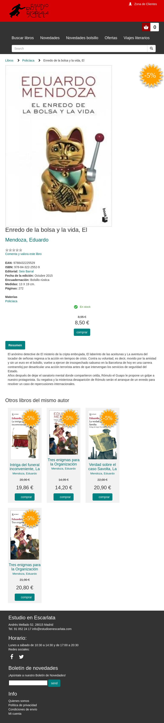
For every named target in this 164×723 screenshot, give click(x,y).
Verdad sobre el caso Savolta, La (102, 466)
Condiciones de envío (23, 709)
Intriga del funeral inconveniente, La (25, 467)
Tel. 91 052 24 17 (20, 629)
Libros (9, 60)
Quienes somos (19, 701)
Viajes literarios (137, 38)
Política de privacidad (23, 705)
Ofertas (111, 38)
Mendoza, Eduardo (25, 473)
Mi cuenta (15, 713)
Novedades (50, 38)
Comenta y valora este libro (23, 254)
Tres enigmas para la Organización (63, 462)
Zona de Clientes (145, 4)
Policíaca (28, 60)
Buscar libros (23, 38)
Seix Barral (26, 271)
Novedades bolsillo (82, 38)
